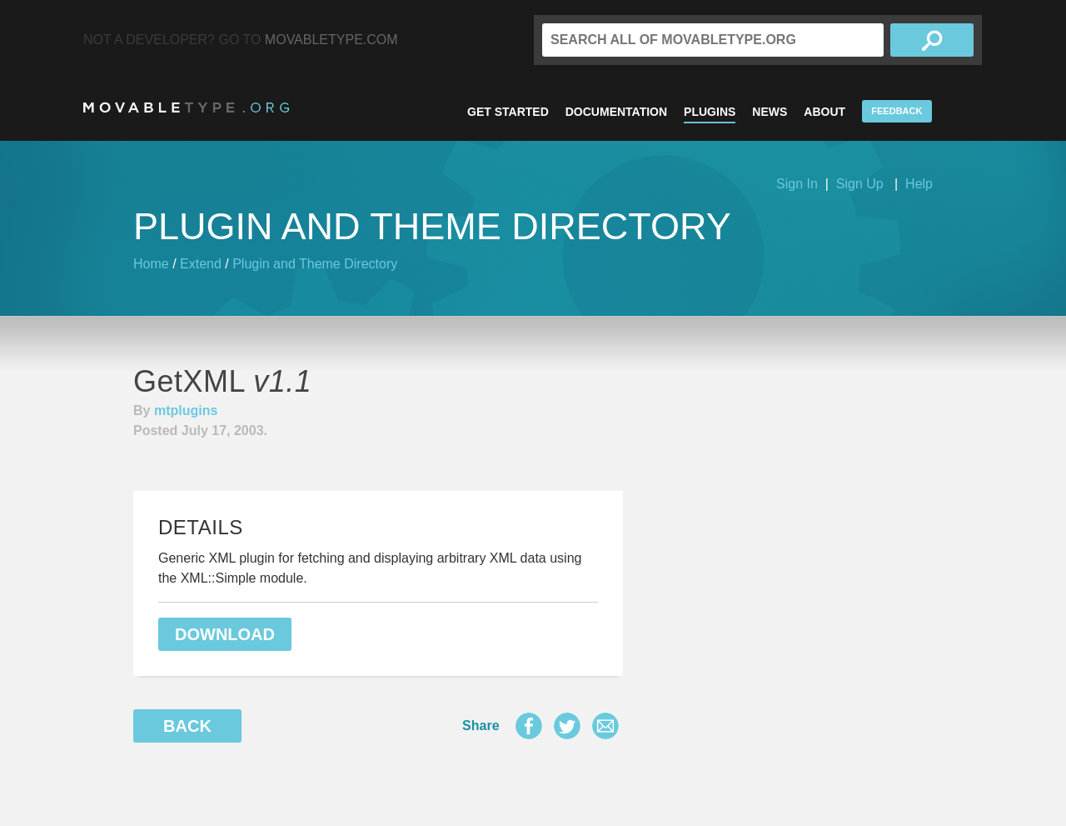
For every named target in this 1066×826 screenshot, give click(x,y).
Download (225, 634)
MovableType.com (331, 40)
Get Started (508, 111)
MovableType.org (186, 107)
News (769, 111)
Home (151, 264)
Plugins (709, 111)
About (824, 111)
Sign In (797, 184)
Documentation (616, 111)
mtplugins (185, 410)
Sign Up (860, 184)
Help (919, 184)
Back (187, 726)
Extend (201, 264)
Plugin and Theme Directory (314, 264)
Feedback (896, 111)
